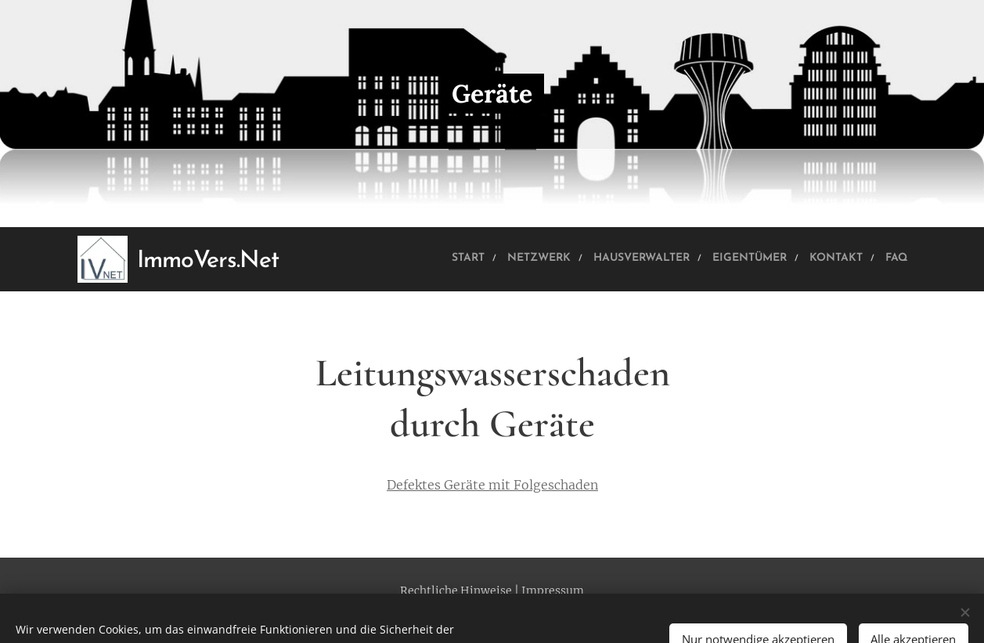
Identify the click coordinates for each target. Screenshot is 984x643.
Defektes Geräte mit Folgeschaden (492, 485)
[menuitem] (386, 259)
